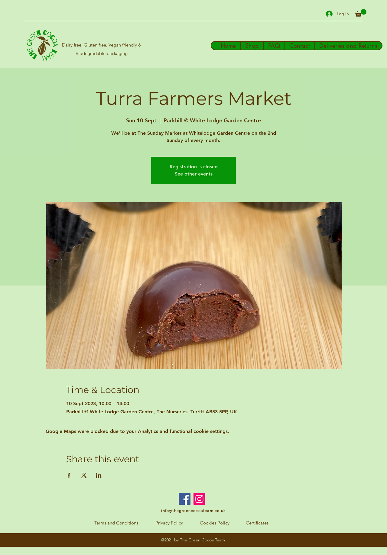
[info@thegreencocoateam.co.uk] (193, 511)
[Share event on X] (84, 475)
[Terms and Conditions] (116, 523)
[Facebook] (184, 499)
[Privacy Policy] (169, 523)
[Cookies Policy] (214, 523)
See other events (194, 174)
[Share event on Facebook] (69, 475)
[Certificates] (257, 523)
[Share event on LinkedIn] (99, 475)
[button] (360, 13)
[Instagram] (199, 499)
